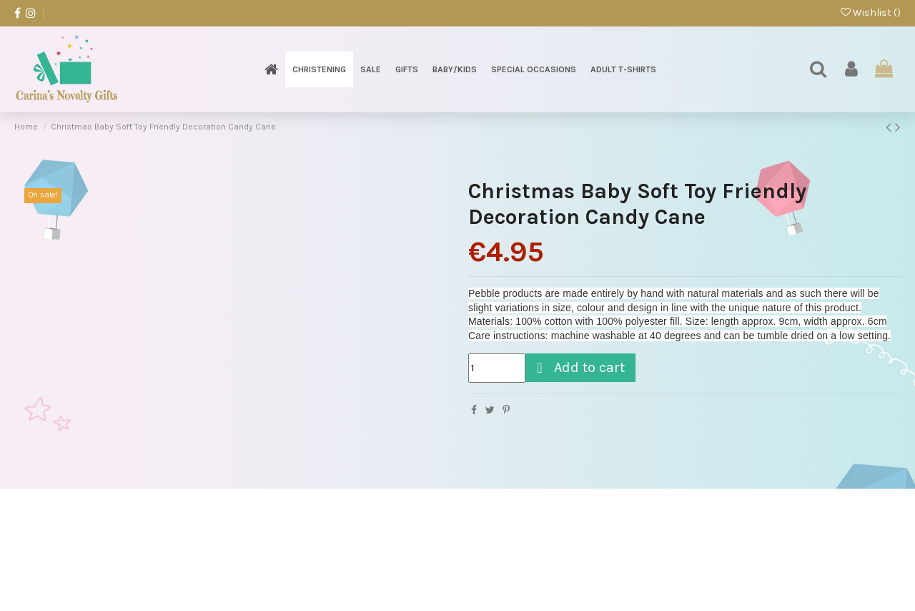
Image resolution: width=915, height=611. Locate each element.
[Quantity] (496, 368)
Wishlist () (871, 12)
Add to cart (579, 367)
